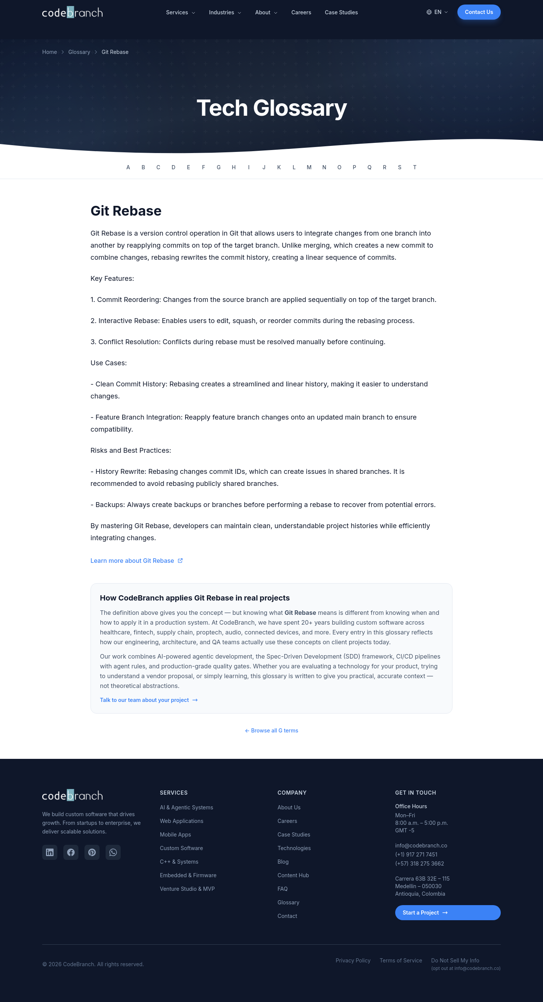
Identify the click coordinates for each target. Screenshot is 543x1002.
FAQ (283, 889)
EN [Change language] (437, 12)
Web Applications (181, 821)
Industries (225, 12)
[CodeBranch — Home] (72, 12)
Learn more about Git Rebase (136, 560)
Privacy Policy (353, 960)
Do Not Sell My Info (466, 964)
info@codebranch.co (421, 845)
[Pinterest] (92, 852)
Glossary (79, 52)
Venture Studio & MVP (187, 889)
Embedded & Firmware (188, 875)
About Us (289, 807)
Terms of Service (401, 960)
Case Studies (341, 12)
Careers (301, 12)
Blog (283, 861)
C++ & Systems (179, 861)
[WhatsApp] (113, 852)
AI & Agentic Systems (186, 807)
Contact (287, 916)
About (266, 12)
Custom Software (181, 848)
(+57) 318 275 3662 (419, 863)
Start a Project (425, 912)
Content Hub (293, 875)
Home (49, 52)
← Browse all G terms (271, 730)
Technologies (294, 848)
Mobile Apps (175, 834)
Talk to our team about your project (149, 700)
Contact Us (479, 12)
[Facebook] (70, 852)
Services (181, 12)
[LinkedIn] (49, 852)
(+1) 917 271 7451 (416, 854)
